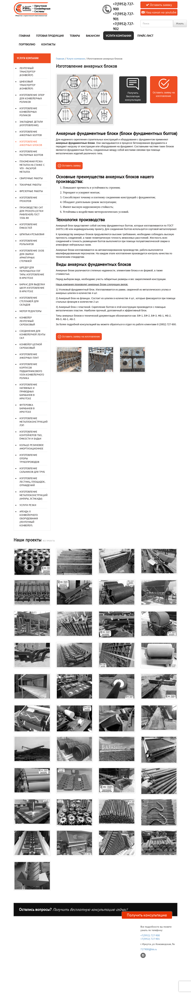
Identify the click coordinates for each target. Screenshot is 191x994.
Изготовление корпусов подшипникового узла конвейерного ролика (32, 371)
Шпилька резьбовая (32, 234)
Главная (24, 35)
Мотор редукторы (30, 311)
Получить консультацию (147, 915)
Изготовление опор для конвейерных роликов (32, 98)
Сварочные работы (31, 178)
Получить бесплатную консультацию (133, 96)
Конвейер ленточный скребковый (27, 321)
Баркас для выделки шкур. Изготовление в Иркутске (32, 288)
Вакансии (93, 35)
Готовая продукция (50, 35)
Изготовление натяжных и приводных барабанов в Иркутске (28, 391)
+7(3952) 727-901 (150, 938)
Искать (180, 23)
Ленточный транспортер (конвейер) (27, 72)
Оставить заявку (159, 5)
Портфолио (27, 44)
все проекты (49, 541)
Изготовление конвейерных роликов (28, 112)
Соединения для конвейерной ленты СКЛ (32, 334)
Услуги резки (28, 505)
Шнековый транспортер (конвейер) (27, 85)
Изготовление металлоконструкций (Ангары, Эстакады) (34, 495)
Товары (75, 35)
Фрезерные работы (31, 191)
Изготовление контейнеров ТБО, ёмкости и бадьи (31, 435)
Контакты (48, 44)
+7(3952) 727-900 (150, 935)
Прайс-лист (145, 35)
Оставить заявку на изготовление (81, 336)
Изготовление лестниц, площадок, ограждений (32, 482)
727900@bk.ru (148, 949)
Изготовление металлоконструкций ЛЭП (34, 422)
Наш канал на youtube (159, 12)
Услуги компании (118, 35)
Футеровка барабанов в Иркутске (27, 408)
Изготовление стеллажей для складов (29, 301)
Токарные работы (30, 184)
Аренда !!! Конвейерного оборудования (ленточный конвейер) (29, 518)
